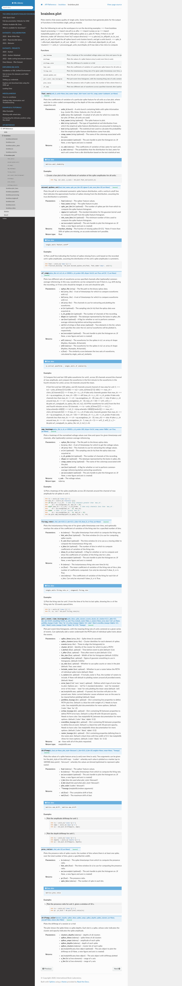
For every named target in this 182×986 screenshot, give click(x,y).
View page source (114, 5)
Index (5, 218)
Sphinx (52, 982)
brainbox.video (11, 208)
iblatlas (6, 211)
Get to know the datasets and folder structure (16, 75)
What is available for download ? (14, 28)
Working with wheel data (12, 114)
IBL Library (18, 3)
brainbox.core (10, 142)
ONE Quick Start (9, 18)
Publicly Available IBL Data (12, 24)
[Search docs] (17, 7)
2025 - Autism (8, 52)
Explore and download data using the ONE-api (16, 84)
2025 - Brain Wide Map (11, 36)
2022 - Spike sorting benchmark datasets (17, 59)
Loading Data (7, 88)
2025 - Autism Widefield (11, 55)
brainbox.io (9, 149)
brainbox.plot (9, 156)
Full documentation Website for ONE (16, 21)
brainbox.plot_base (12, 188)
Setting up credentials (10, 80)
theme (64, 982)
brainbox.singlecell (12, 198)
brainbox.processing (12, 195)
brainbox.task (10, 201)
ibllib (5, 132)
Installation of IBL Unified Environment (17, 70)
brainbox (6, 136)
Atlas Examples (8, 111)
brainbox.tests (10, 205)
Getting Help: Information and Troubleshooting (13, 101)
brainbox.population (12, 192)
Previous (47, 969)
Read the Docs (83, 982)
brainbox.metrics (11, 152)
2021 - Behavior (8, 43)
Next (117, 969)
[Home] (42, 5)
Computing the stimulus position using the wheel (16, 119)
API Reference (7, 129)
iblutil (6, 215)
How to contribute (9, 97)
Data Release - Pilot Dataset (13, 62)
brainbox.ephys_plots (13, 145)
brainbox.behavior (12, 139)
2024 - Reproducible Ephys (12, 40)
